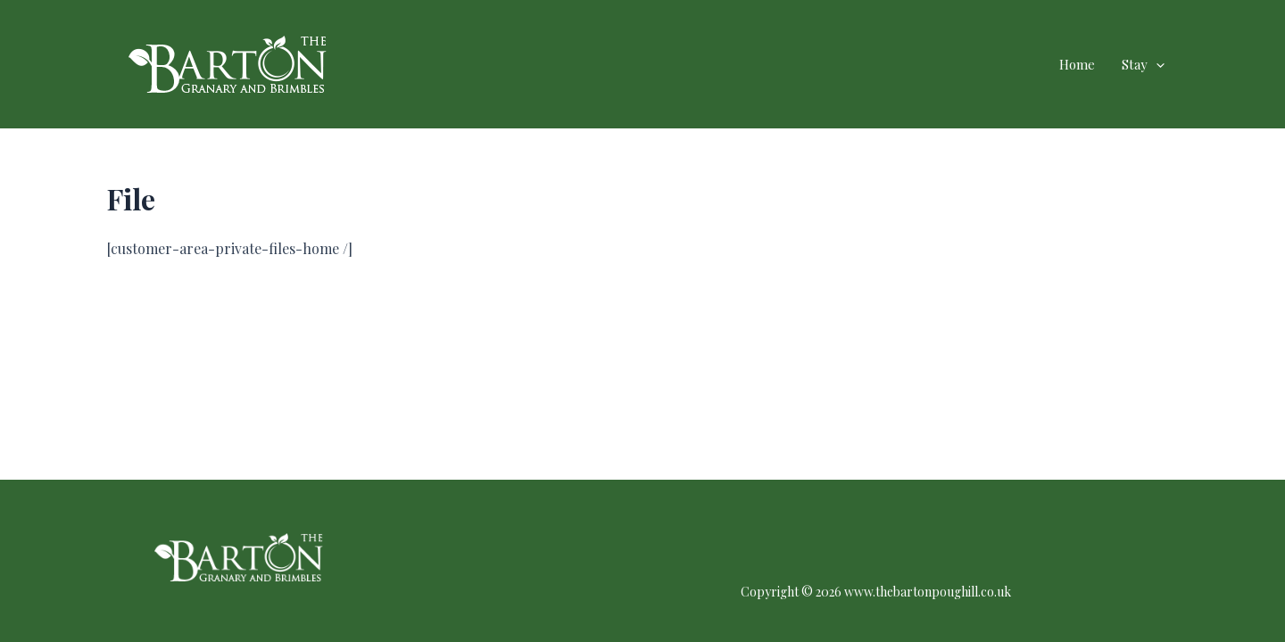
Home (1077, 64)
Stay (1143, 64)
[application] (1156, 64)
